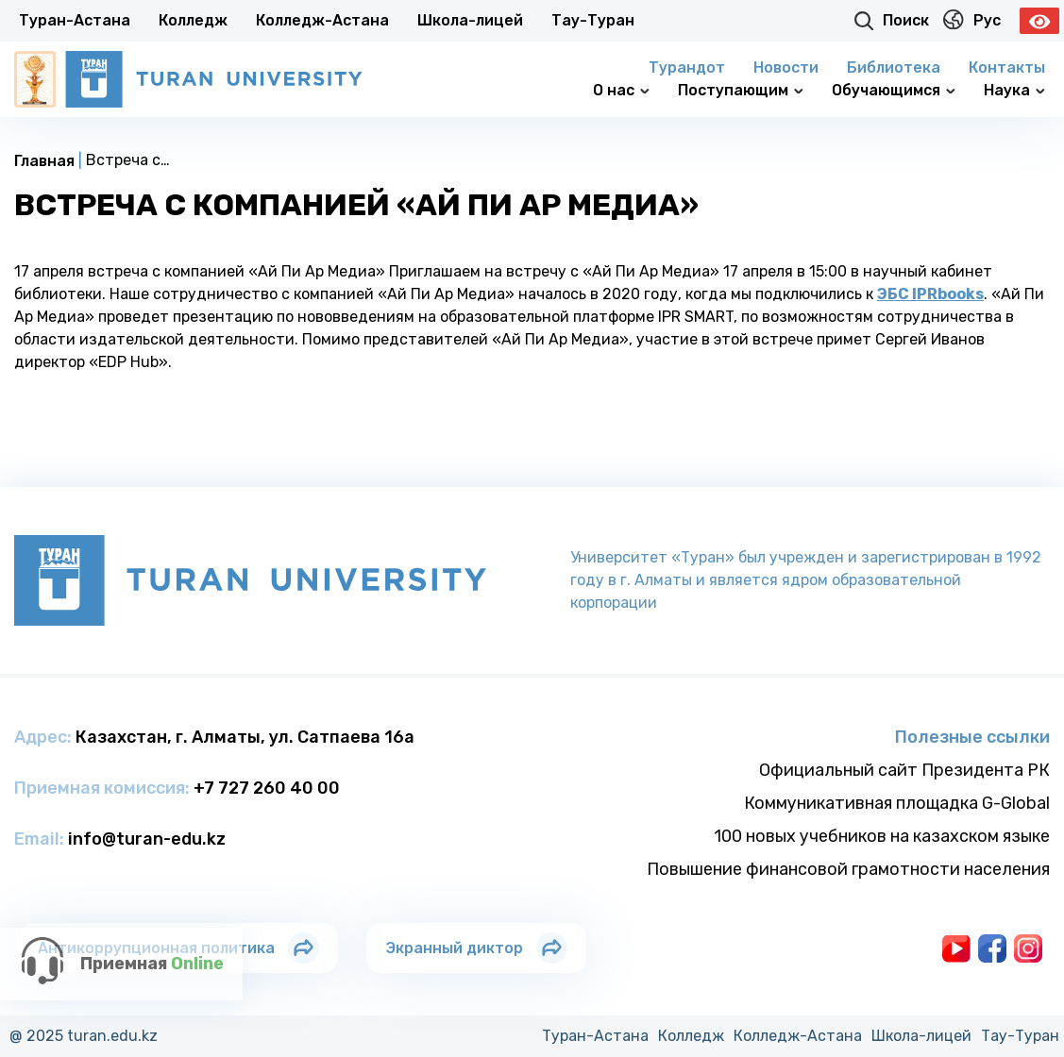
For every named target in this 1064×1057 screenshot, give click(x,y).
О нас (621, 90)
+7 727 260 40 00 (267, 788)
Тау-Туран (592, 20)
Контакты (1007, 67)
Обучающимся (893, 90)
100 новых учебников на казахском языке (882, 836)
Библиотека (893, 67)
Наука (1014, 90)
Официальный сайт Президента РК (904, 770)
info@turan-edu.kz (147, 839)
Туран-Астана (74, 20)
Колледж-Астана (322, 20)
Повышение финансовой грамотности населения (848, 869)
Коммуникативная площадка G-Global (897, 803)
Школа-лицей (470, 20)
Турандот (687, 67)
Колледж (193, 20)
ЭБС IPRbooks (930, 294)
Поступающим (740, 90)
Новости (786, 67)
